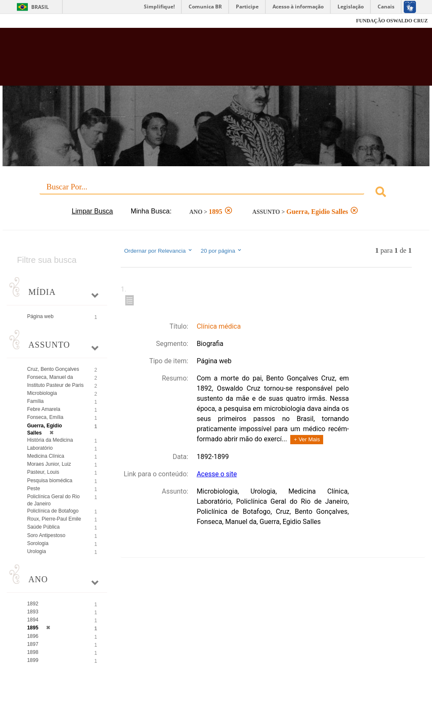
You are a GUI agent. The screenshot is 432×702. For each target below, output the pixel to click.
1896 (32, 636)
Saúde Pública (43, 527)
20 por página (222, 250)
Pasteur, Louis (43, 472)
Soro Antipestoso (46, 535)
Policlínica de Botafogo (52, 511)
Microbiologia (42, 393)
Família (35, 401)
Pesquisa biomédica (49, 480)
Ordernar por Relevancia (158, 250)
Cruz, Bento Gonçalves (53, 369)
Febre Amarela (43, 409)
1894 (32, 620)
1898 (32, 652)
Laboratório (40, 448)
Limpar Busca (92, 211)
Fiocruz (25, 21)
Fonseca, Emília (45, 417)
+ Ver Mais (307, 439)
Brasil (40, 7)
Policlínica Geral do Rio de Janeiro (53, 500)
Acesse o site (217, 474)
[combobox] (216, 193)
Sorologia (38, 543)
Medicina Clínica (45, 456)
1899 (32, 660)
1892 (32, 604)
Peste (33, 488)
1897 (32, 644)
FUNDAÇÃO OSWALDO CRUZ (392, 21)
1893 (32, 612)
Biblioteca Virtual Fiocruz (185, 60)
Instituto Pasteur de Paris (55, 385)
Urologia (36, 551)
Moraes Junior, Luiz (49, 464)
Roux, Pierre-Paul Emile (54, 519)
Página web (40, 316)
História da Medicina (50, 440)
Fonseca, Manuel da (50, 377)
